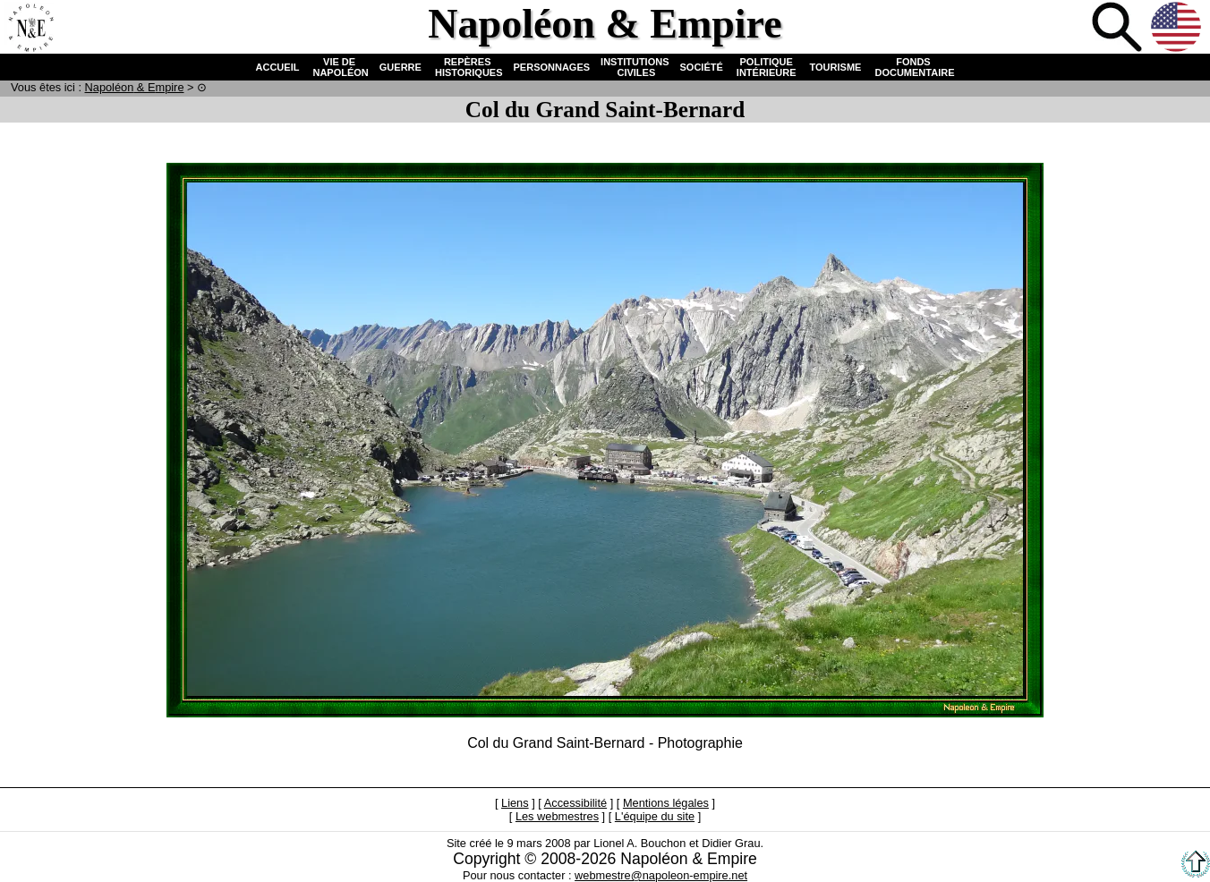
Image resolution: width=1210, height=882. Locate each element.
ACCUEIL (278, 67)
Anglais (1178, 28)
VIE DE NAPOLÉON (339, 67)
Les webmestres (557, 816)
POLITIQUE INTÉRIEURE (766, 67)
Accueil (30, 28)
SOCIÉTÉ (701, 67)
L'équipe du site (654, 816)
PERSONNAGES (552, 67)
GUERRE (400, 67)
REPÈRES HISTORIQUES (467, 67)
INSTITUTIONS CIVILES (635, 67)
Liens (515, 803)
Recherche (1119, 28)
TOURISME (836, 67)
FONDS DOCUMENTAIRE (913, 67)
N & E (134, 87)
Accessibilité (575, 803)
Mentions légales (666, 803)
